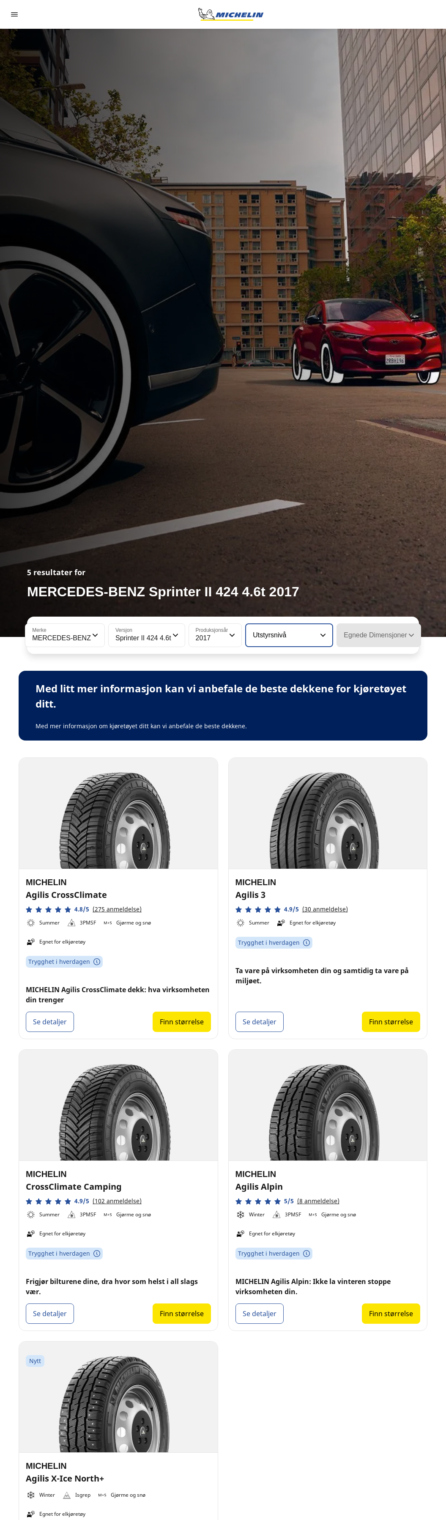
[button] (94, 635)
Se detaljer (50, 1021)
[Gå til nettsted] (231, 14)
